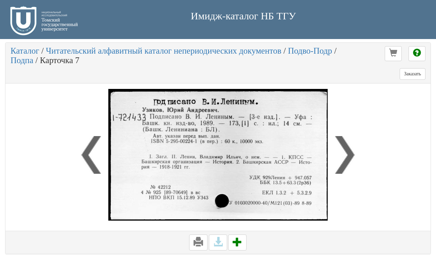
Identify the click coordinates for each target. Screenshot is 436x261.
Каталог (25, 50)
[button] (393, 53)
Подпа (22, 60)
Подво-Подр (310, 50)
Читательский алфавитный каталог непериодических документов (163, 50)
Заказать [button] (412, 73)
